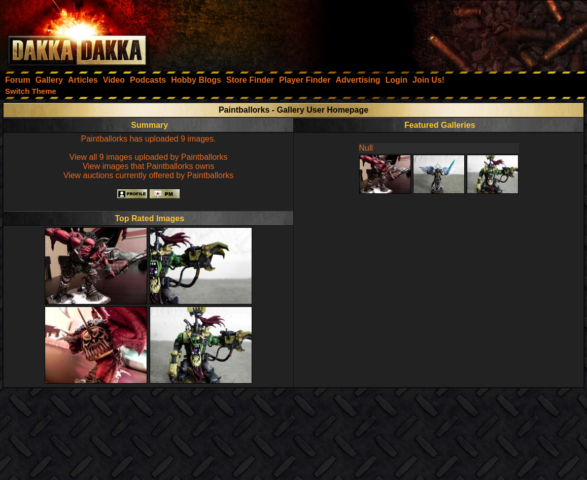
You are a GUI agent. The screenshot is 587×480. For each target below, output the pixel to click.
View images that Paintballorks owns (148, 166)
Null (366, 148)
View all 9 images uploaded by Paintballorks (149, 157)
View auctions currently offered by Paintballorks (148, 175)
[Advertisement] (450, 33)
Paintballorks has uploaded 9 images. (148, 138)
